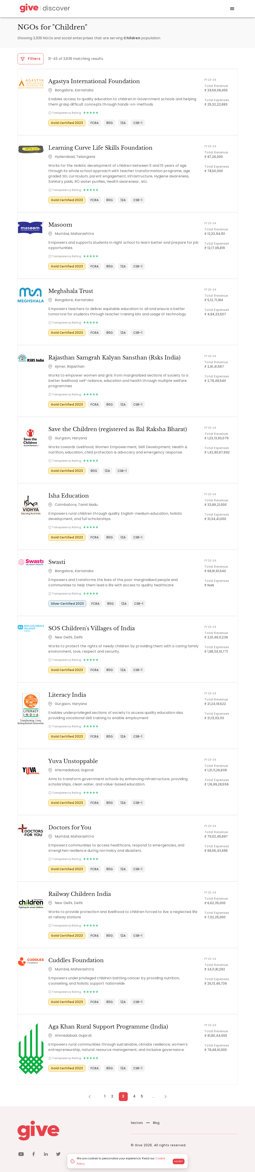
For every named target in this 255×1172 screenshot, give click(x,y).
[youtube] (21, 1153)
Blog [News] (153, 1121)
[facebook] (33, 1153)
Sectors (137, 1121)
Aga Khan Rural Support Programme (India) (108, 1025)
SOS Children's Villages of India (91, 627)
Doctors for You (69, 826)
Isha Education (68, 495)
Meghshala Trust (70, 291)
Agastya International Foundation (94, 81)
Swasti (56, 561)
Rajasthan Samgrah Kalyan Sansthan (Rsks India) (114, 357)
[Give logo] (71, 1129)
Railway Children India (79, 893)
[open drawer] (232, 8)
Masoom (60, 224)
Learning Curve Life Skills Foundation (100, 147)
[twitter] (58, 1153)
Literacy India (67, 694)
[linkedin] (45, 1153)
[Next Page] (163, 1095)
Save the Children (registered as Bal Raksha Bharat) (117, 429)
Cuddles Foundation (76, 959)
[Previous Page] (91, 1095)
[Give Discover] (44, 9)
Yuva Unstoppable (73, 760)
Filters (30, 58)
